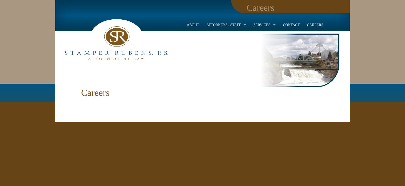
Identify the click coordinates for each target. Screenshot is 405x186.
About (193, 25)
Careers (315, 25)
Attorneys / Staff (223, 25)
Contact (291, 25)
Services (261, 25)
